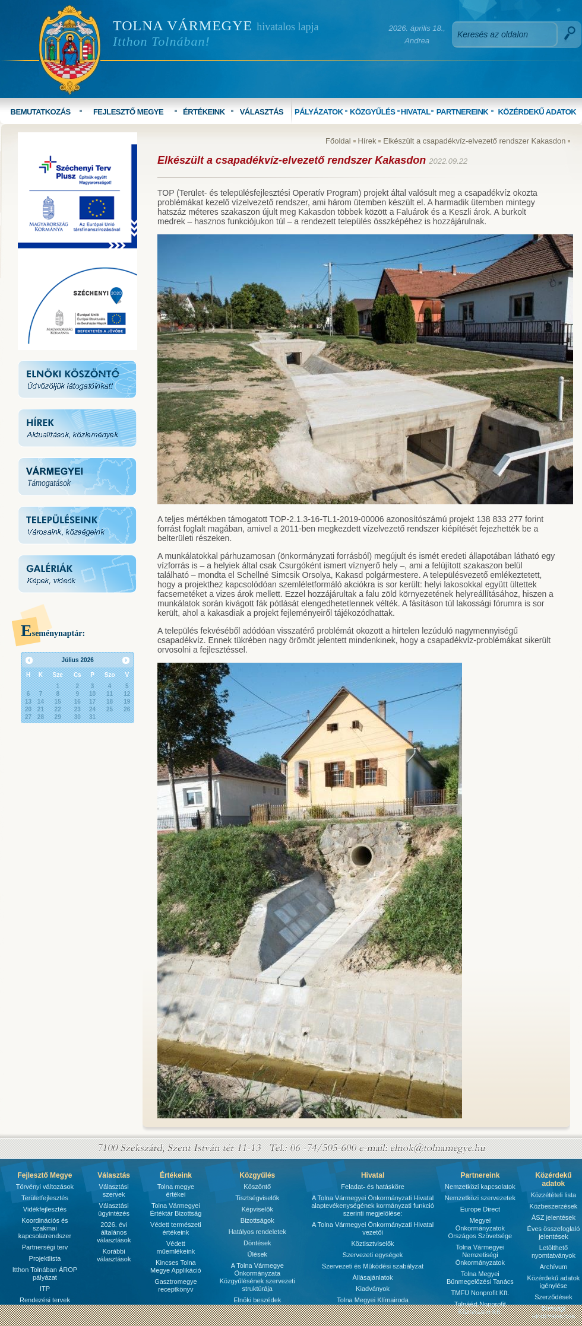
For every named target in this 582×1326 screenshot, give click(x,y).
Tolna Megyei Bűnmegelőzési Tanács (480, 1277)
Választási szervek (114, 1190)
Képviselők (257, 1209)
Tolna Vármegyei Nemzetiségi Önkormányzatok (480, 1255)
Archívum (553, 1266)
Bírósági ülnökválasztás (553, 1312)
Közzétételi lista (553, 1194)
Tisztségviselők (257, 1197)
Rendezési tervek (45, 1299)
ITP (45, 1288)
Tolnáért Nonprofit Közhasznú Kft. (480, 1307)
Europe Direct (480, 1209)
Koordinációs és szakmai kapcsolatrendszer (44, 1228)
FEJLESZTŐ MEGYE (128, 111)
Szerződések (553, 1296)
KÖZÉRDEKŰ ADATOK (537, 111)
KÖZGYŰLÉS (372, 111)
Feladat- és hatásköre (372, 1186)
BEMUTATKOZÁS (41, 111)
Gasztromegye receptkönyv (175, 1285)
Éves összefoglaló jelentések (553, 1232)
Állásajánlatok (373, 1277)
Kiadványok (373, 1288)
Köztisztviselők (372, 1243)
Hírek (367, 140)
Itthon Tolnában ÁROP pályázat (44, 1273)
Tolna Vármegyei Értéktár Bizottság (175, 1209)
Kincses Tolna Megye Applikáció (175, 1266)
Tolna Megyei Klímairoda (372, 1299)
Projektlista (45, 1258)
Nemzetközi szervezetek (480, 1197)
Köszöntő (257, 1186)
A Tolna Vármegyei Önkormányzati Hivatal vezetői (373, 1228)
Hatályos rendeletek (257, 1231)
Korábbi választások (114, 1255)
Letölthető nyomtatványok (553, 1251)
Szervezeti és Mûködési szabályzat (372, 1266)
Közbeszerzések (554, 1206)
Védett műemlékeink (175, 1247)
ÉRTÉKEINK (204, 111)
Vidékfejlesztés (45, 1209)
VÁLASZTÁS (262, 111)
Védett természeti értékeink (175, 1228)
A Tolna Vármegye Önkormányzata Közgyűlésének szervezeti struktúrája (257, 1277)
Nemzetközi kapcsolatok (480, 1186)
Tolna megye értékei (175, 1190)
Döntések (257, 1242)
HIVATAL (416, 111)
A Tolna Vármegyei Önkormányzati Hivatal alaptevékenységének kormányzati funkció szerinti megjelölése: (372, 1205)
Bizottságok (257, 1220)
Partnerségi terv (45, 1247)
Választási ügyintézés (113, 1209)
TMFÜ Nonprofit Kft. (480, 1292)
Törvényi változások (45, 1186)
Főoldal (338, 140)
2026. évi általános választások (114, 1232)
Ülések (257, 1254)
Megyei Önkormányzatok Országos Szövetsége (480, 1228)
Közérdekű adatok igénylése (553, 1281)
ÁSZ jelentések (553, 1217)
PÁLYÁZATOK (319, 111)
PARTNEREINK (462, 111)
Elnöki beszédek (257, 1299)
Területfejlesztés (44, 1197)
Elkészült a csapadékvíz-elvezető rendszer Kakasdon (475, 140)
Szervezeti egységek (373, 1254)
